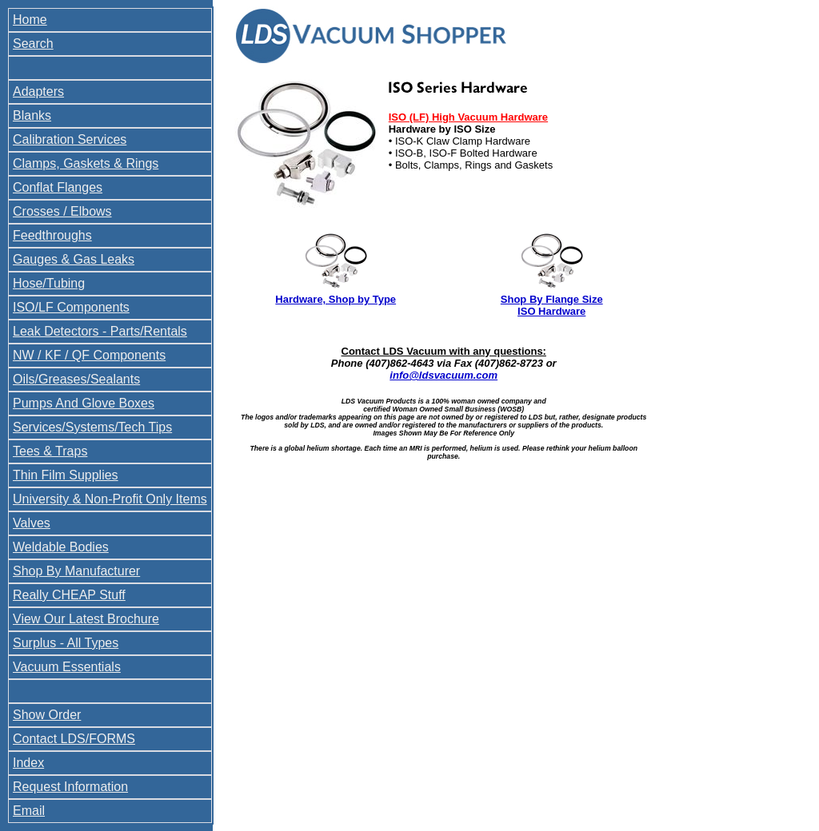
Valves (31, 523)
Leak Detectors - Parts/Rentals (100, 331)
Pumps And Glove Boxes (83, 403)
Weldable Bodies (61, 547)
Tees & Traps (50, 451)
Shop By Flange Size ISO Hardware (552, 305)
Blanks (32, 115)
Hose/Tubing (49, 283)
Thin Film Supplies (65, 475)
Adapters (38, 91)
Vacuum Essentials (67, 667)
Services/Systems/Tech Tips (92, 427)
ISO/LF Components (71, 307)
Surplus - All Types (65, 643)
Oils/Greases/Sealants (76, 379)
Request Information (70, 786)
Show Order (47, 715)
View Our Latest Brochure (86, 619)
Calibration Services (69, 139)
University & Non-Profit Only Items (110, 499)
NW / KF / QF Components (89, 355)
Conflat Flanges (57, 187)
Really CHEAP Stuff (69, 595)
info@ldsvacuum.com (443, 375)
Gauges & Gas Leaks (73, 259)
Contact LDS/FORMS (74, 739)
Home (30, 19)
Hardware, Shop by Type (335, 299)
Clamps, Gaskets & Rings (85, 163)
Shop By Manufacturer (76, 571)
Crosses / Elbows (62, 211)
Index (28, 762)
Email (29, 810)
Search (33, 43)
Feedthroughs (52, 235)
